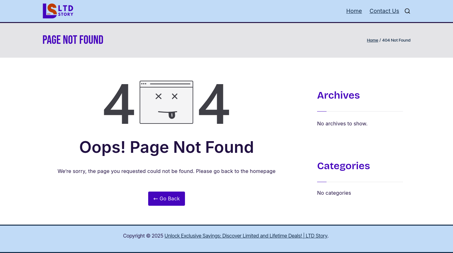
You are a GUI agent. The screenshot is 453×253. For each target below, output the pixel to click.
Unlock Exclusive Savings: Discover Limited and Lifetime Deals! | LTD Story (246, 236)
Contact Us (384, 11)
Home (354, 11)
